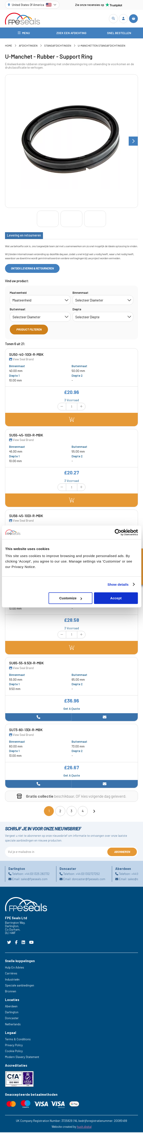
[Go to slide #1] (48, 220)
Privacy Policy (14, 1046)
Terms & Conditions (18, 1040)
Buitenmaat (17, 310)
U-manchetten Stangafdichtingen (101, 46)
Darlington (11, 1013)
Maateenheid (18, 293)
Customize (70, 598)
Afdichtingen (28, 46)
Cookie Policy (14, 1051)
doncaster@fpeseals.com (88, 879)
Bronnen (10, 992)
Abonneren (122, 852)
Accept (116, 598)
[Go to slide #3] (95, 220)
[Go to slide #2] (71, 220)
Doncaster (12, 1019)
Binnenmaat (80, 293)
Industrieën (12, 980)
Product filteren (29, 330)
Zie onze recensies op (98, 5)
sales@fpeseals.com (34, 879)
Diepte (77, 310)
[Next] (94, 812)
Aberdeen (11, 1007)
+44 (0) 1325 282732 (37, 874)
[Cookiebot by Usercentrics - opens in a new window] (118, 532)
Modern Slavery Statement (22, 1057)
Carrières (11, 974)
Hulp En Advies (14, 968)
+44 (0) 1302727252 (88, 874)
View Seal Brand (21, 360)
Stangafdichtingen (57, 46)
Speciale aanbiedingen (19, 986)
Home (8, 46)
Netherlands (13, 1025)
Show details (118, 584)
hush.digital (84, 1127)
